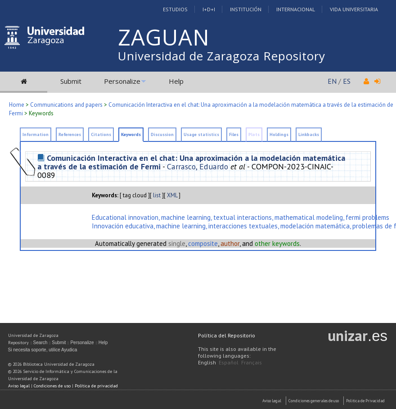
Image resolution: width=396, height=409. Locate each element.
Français (251, 362)
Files (233, 134)
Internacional (295, 9)
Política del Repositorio (226, 335)
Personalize (122, 81)
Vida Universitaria (354, 9)
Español (228, 362)
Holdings (279, 134)
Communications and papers (66, 105)
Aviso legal (19, 386)
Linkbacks (308, 134)
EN (332, 81)
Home (16, 105)
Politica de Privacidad (365, 400)
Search (40, 342)
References (69, 134)
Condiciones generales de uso (313, 400)
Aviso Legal (271, 400)
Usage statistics (201, 134)
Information (35, 134)
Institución (245, 9)
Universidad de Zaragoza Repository (221, 56)
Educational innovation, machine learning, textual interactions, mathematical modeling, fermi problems (240, 217)
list (157, 195)
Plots (254, 134)
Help (176, 81)
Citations (101, 134)
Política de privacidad (96, 386)
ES (347, 81)
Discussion (162, 134)
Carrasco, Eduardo (197, 166)
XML (172, 195)
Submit (70, 81)
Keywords (131, 134)
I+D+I (208, 9)
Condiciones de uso (52, 386)
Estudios (175, 9)
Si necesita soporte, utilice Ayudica (42, 349)
